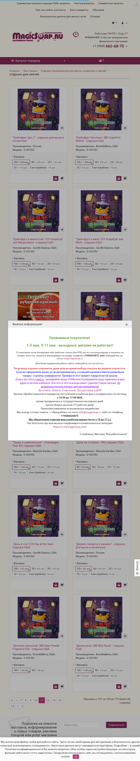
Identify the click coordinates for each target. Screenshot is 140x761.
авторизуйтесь (96, 363)
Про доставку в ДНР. (89, 390)
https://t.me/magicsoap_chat (70, 426)
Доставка (44, 390)
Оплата (56, 390)
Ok (76, 756)
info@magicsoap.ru (73, 358)
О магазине (68, 390)
